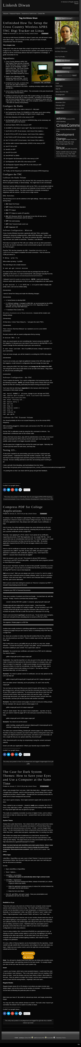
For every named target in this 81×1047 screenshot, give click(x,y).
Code (57, 83)
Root (57, 154)
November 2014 (60, 102)
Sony (66, 154)
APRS (41, 497)
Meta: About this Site (62, 92)
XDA (69, 156)
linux (48, 499)
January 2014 (60, 108)
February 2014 (60, 105)
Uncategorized (27, 761)
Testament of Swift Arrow (28, 13)
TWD (73, 154)
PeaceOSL (74, 149)
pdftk (28, 764)
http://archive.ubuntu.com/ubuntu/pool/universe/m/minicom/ (24, 276)
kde (42, 1020)
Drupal (68, 139)
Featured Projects (14, 13)
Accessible (50, 1037)
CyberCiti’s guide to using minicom (19, 279)
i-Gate (41, 499)
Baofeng (49, 497)
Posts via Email (63, 61)
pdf (52, 761)
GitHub (61, 142)
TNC (51, 499)
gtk (40, 1020)
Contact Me (41, 13)
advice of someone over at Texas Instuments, (19, 313)
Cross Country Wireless (23, 499)
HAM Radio (22, 497)
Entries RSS (28, 1037)
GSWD (65, 142)
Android (68, 119)
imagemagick (44, 761)
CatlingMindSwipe (14, 617)
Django (61, 138)
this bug (44, 128)
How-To (29, 497)
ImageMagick (7, 560)
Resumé (5, 13)
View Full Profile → (61, 57)
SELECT (62, 154)
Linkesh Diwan (33, 33)
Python (58, 152)
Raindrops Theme (61, 1037)
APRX (45, 497)
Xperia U (73, 156)
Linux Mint (50, 566)
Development (35, 499)
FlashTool (74, 139)
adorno (61, 118)
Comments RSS (40, 1037)
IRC (69, 144)
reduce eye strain (28, 1023)
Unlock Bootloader (62, 156)
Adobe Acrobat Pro (36, 573)
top (79, 1044)
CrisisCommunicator (9, 499)
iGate (45, 499)
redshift (49, 1020)
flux (37, 1020)
